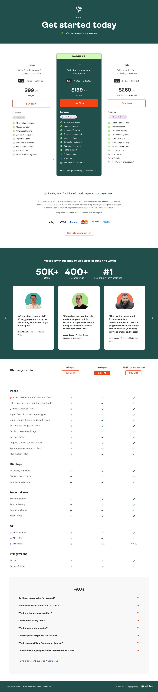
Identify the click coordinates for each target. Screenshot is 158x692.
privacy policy (108, 208)
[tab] (21, 81)
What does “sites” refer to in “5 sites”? (39, 605)
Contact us (53, 661)
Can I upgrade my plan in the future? (38, 635)
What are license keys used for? (35, 613)
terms (96, 208)
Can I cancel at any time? (32, 620)
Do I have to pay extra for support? (37, 598)
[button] (5, 318)
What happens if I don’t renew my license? (41, 643)
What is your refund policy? (33, 628)
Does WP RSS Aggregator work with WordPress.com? (47, 650)
